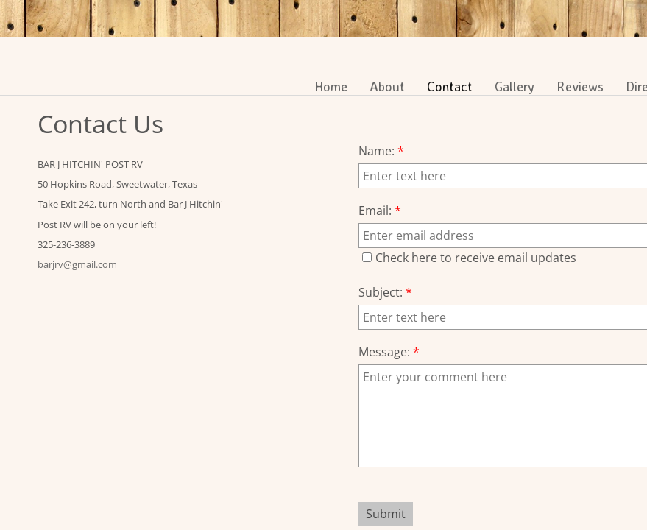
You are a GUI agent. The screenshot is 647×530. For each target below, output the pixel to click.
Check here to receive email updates (469, 258)
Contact (450, 86)
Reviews (580, 86)
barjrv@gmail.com (77, 264)
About (387, 86)
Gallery (514, 86)
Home (330, 86)
